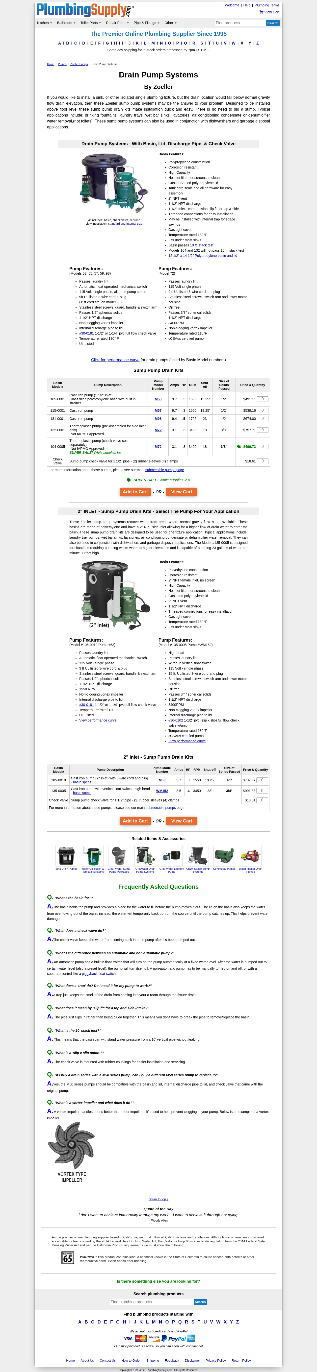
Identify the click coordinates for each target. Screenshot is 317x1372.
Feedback (172, 1360)
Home (70, 1360)
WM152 (162, 791)
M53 (158, 399)
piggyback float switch (99, 974)
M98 (158, 419)
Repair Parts (117, 23)
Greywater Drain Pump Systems (145, 859)
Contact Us (108, 1360)
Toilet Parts (90, 23)
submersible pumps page (164, 470)
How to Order (131, 1360)
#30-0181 (86, 333)
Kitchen (44, 23)
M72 (158, 430)
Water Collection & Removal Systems (92, 859)
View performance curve (98, 720)
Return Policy (241, 1360)
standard (114, 223)
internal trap (134, 223)
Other (170, 23)
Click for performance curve (115, 360)
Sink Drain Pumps (66, 857)
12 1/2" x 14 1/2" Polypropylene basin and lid (202, 256)
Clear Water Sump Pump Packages (119, 859)
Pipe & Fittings (146, 23)
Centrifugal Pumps (224, 857)
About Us (87, 1360)
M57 (158, 410)
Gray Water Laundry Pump (171, 859)
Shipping (153, 1360)
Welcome (232, 5)
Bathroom (66, 23)
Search (272, 23)
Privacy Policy (216, 1360)
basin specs (82, 782)
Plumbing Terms (267, 5)
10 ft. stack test (201, 245)
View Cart (181, 491)
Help (247, 5)
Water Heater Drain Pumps (250, 859)
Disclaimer (192, 1360)
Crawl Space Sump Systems (198, 859)
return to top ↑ (158, 1199)
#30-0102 (175, 720)
